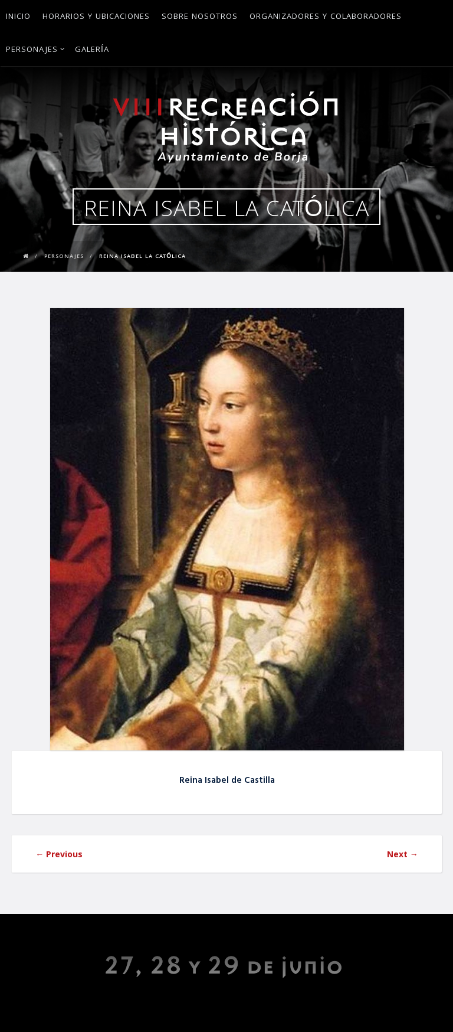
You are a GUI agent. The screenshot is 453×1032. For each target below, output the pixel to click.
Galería (92, 50)
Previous (59, 854)
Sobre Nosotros (200, 17)
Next (402, 854)
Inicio (18, 17)
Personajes (35, 50)
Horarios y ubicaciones (96, 17)
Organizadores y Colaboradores (326, 17)
